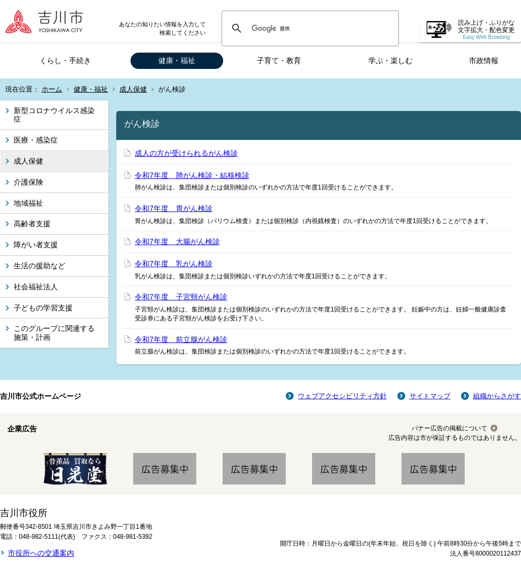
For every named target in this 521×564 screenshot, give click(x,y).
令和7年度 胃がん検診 (174, 208)
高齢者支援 (32, 223)
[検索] (309, 28)
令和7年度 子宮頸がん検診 (181, 297)
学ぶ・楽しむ (390, 60)
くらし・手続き (65, 60)
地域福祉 (28, 203)
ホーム (52, 89)
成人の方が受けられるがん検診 (186, 153)
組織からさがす (497, 396)
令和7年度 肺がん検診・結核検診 (192, 175)
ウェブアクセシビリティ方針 (342, 396)
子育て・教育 (279, 60)
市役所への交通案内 (41, 553)
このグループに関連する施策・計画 (54, 332)
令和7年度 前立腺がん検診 (181, 339)
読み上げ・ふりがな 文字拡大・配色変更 (486, 30)
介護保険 (28, 182)
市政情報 (483, 60)
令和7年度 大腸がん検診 (177, 241)
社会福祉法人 (36, 287)
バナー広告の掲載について (449, 428)
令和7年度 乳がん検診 (174, 263)
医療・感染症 (36, 140)
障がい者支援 (36, 244)
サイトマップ (429, 396)
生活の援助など (39, 265)
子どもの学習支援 (43, 308)
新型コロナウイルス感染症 (54, 115)
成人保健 (133, 89)
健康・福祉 (176, 60)
